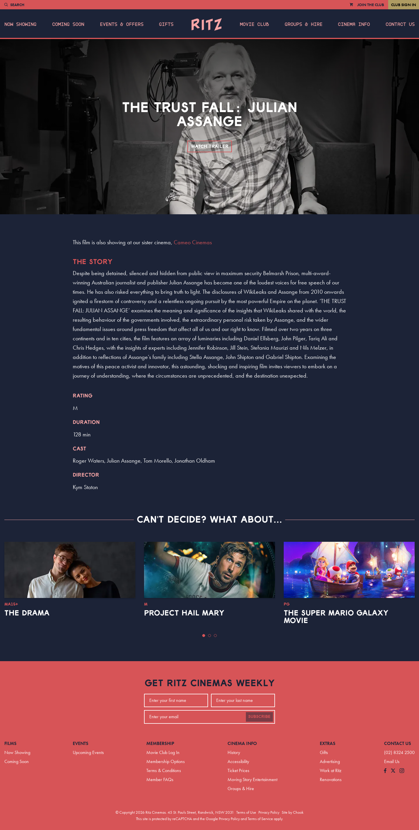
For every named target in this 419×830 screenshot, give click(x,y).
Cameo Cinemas (193, 242)
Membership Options (165, 761)
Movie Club (254, 24)
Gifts (166, 24)
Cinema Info (354, 24)
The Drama (26, 613)
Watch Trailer (209, 146)
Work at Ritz (330, 770)
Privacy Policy (268, 812)
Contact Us (400, 24)
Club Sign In (403, 4)
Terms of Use (246, 812)
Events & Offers (121, 24)
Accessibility (238, 761)
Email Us (392, 761)
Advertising (330, 761)
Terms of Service (260, 818)
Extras (327, 743)
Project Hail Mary (184, 613)
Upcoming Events (88, 752)
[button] (203, 635)
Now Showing (20, 24)
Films (10, 743)
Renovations (331, 779)
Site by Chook (292, 812)
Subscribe (259, 717)
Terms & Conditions (163, 770)
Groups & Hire (303, 24)
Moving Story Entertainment (252, 779)
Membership (160, 743)
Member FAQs (159, 779)
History (234, 752)
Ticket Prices (238, 770)
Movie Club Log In (163, 752)
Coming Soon (68, 24)
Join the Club (370, 4)
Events (80, 743)
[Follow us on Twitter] (393, 771)
